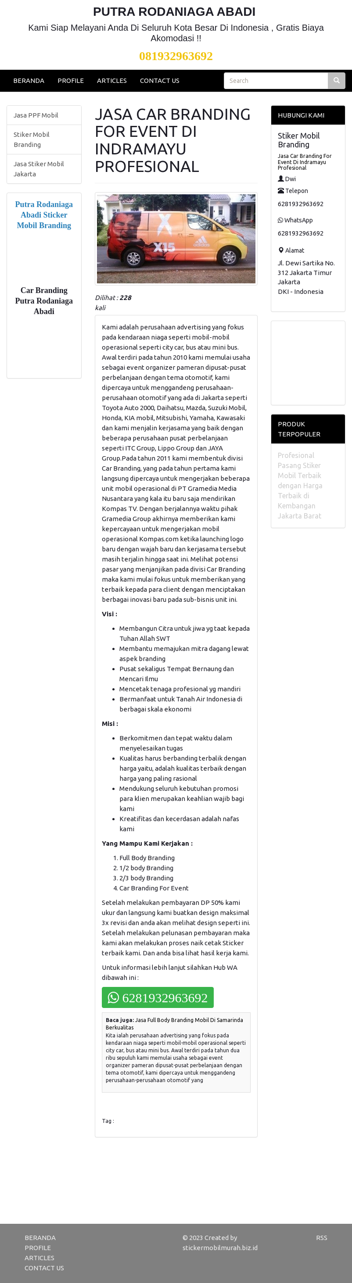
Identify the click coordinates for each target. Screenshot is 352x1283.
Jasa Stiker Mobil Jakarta (39, 169)
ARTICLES (112, 80)
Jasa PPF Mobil (36, 115)
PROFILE (70, 80)
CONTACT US (160, 80)
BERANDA (28, 80)
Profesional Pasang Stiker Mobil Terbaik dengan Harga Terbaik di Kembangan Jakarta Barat (300, 485)
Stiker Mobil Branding (32, 139)
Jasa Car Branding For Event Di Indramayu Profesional (305, 161)
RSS (321, 1237)
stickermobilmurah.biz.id (220, 1247)
